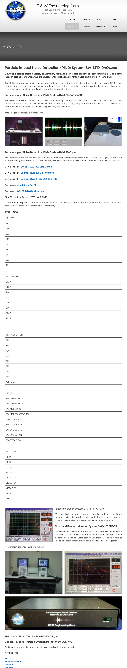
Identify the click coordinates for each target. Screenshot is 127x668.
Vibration (9, 664)
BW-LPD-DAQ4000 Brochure (30, 191)
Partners (86, 26)
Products (72, 26)
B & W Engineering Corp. (58, 6)
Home (72, 19)
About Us (86, 19)
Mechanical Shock (14, 661)
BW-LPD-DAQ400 (29, 166)
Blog (115, 26)
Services (115, 19)
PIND (7, 658)
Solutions (100, 19)
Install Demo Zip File (26, 185)
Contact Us (100, 26)
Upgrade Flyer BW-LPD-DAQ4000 (37, 172)
